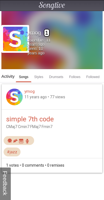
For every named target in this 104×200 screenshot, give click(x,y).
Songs (23, 77)
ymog (29, 91)
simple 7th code (30, 119)
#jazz (12, 152)
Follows (74, 77)
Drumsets (56, 77)
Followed (93, 77)
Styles (38, 77)
